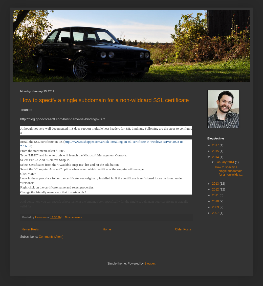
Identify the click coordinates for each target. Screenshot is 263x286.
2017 (216, 145)
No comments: (74, 217)
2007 (216, 213)
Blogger (149, 263)
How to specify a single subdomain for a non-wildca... (229, 170)
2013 (216, 183)
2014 (216, 157)
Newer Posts (30, 229)
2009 (216, 207)
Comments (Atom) (51, 237)
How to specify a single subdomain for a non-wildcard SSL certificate (104, 100)
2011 (216, 195)
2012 (216, 189)
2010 (216, 201)
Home (107, 229)
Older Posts (183, 229)
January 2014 (225, 162)
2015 (216, 151)
